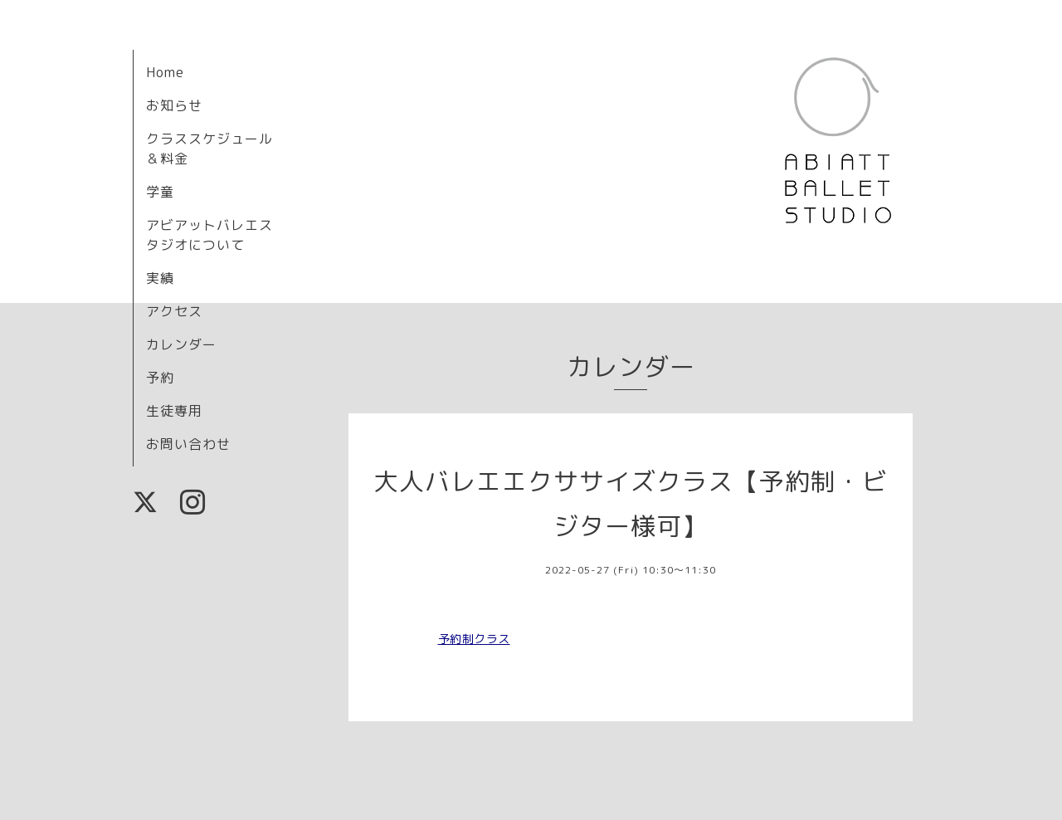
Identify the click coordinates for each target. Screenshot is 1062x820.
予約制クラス (474, 639)
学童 (160, 192)
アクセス (174, 311)
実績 (160, 278)
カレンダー (181, 344)
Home (165, 72)
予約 (160, 378)
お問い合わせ (188, 444)
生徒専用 (174, 411)
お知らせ (174, 105)
